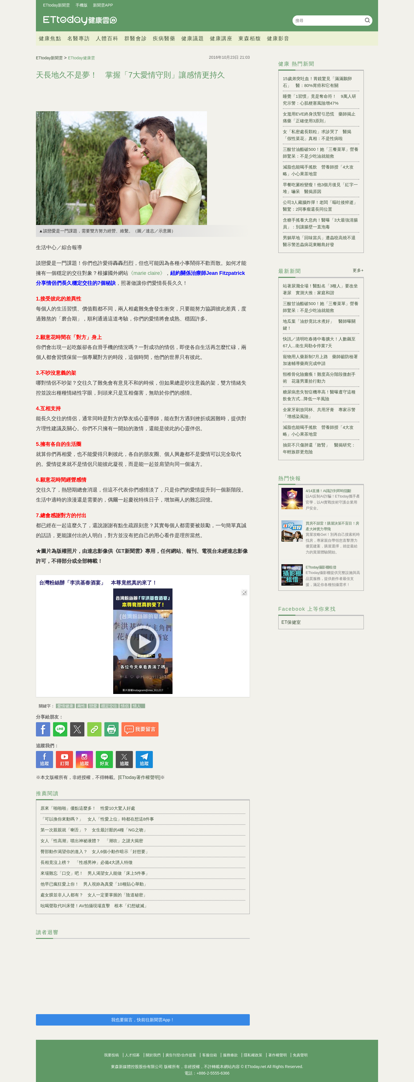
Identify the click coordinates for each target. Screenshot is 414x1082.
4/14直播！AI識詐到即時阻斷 (328, 491)
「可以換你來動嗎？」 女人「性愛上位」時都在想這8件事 (97, 819)
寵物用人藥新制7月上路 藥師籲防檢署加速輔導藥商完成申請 (320, 360)
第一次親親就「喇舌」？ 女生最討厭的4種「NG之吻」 (94, 829)
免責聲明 (300, 1055)
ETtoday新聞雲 (56, 5)
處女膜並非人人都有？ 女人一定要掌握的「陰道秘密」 (93, 894)
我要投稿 (111, 1055)
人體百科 (107, 38)
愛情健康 (65, 706)
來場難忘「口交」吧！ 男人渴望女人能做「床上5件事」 (95, 873)
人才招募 (132, 1055)
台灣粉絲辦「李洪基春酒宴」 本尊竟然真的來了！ (98, 583)
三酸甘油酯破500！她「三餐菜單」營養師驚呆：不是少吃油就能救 (320, 153)
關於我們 (153, 1055)
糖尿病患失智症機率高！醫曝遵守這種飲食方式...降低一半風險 (319, 395)
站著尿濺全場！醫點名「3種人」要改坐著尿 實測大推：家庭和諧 (320, 289)
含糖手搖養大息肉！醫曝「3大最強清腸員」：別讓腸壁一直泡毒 (320, 223)
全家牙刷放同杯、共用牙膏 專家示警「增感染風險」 (319, 413)
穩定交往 (109, 706)
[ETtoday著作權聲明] (139, 777)
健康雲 (80, 20)
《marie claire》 (146, 273)
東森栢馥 (249, 38)
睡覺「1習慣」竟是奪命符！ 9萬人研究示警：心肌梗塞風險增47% (319, 99)
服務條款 (230, 1055)
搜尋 (367, 20)
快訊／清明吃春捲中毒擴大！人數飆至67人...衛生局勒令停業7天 (319, 342)
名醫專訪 (78, 38)
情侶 (125, 706)
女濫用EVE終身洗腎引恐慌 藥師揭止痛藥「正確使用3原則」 (319, 117)
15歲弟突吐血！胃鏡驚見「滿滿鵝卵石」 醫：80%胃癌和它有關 (317, 82)
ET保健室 (291, 622)
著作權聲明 (277, 1055)
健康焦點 (50, 38)
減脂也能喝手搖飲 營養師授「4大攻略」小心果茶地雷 (318, 170)
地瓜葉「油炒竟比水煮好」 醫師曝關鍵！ (319, 324)
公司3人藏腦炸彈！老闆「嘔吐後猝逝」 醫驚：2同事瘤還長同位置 (321, 206)
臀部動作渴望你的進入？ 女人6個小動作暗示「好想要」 (95, 851)
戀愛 (93, 706)
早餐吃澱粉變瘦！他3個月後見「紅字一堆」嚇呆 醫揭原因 (320, 188)
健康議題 (192, 38)
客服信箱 (209, 1055)
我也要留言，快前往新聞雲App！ (142, 1019)
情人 (137, 706)
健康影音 (278, 38)
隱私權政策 (253, 1055)
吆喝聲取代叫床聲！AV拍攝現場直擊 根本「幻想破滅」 (94, 905)
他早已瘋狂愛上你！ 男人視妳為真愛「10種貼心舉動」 (94, 884)
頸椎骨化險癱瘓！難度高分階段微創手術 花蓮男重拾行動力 (319, 377)
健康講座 (221, 38)
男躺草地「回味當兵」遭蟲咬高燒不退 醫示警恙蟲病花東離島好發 (321, 241)
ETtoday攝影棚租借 (321, 567)
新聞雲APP (103, 5)
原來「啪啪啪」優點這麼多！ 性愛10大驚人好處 (87, 808)
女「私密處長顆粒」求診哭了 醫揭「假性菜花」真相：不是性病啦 (317, 135)
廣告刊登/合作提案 (180, 1055)
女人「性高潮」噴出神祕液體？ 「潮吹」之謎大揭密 (91, 840)
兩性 (81, 706)
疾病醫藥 (164, 38)
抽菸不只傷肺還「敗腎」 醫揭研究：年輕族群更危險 (319, 448)
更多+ (358, 270)
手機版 (82, 5)
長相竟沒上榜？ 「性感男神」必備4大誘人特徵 (86, 862)
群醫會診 (135, 38)
